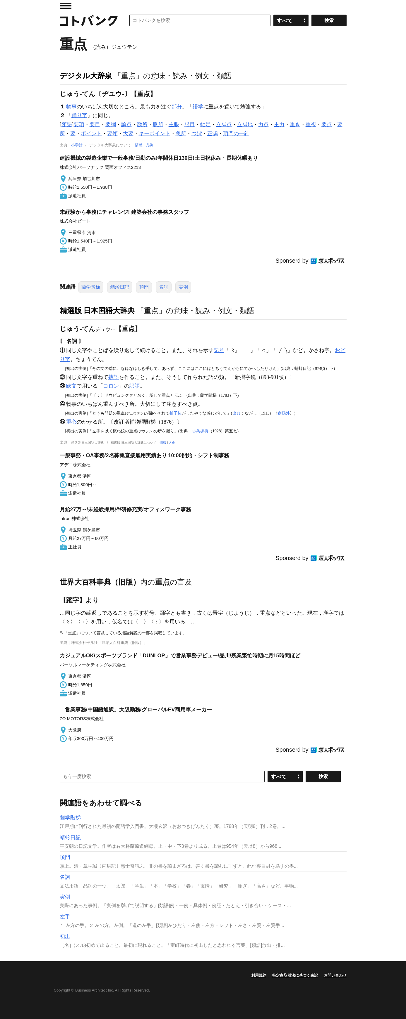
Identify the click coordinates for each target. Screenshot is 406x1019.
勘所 (142, 124)
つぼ (196, 133)
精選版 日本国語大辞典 (97, 310)
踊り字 (79, 115)
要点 (326, 124)
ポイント (91, 133)
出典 (236, 413)
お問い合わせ (335, 975)
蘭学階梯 (90, 287)
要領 (112, 133)
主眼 (174, 124)
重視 (311, 124)
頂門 (144, 287)
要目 (95, 124)
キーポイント (154, 133)
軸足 (205, 124)
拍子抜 (175, 413)
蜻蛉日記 (119, 287)
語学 (198, 107)
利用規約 (258, 975)
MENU (65, 6)
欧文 (71, 386)
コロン (111, 386)
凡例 (149, 145)
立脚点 (224, 124)
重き (295, 124)
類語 (66, 124)
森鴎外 (283, 413)
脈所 (158, 124)
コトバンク (89, 20)
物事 (71, 107)
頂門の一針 (236, 133)
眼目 (189, 124)
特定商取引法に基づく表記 (295, 975)
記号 (219, 350)
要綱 (110, 124)
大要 (128, 133)
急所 (181, 133)
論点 (126, 124)
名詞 (163, 287)
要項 (79, 124)
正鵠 (212, 133)
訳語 (134, 386)
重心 (71, 422)
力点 (263, 124)
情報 (139, 145)
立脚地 (245, 124)
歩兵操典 (200, 431)
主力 (279, 124)
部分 (177, 107)
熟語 (113, 377)
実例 (183, 287)
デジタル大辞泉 (86, 76)
